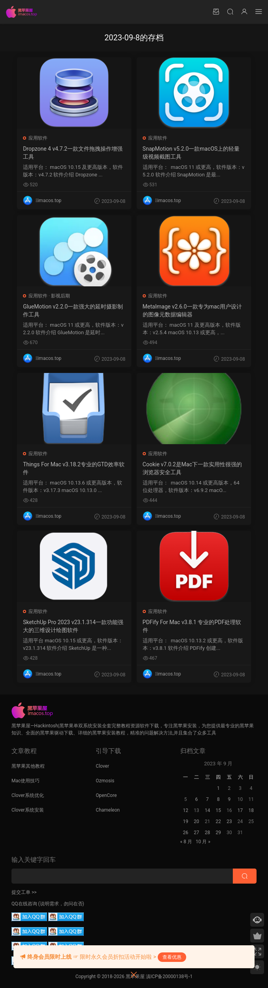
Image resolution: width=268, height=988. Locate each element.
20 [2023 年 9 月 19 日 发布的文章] (196, 821)
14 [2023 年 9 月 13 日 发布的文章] (207, 810)
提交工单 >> (24, 892)
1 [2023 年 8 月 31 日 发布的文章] (218, 788)
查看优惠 (171, 957)
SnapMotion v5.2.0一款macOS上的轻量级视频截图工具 (191, 153)
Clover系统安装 (27, 810)
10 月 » (203, 841)
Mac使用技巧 (25, 781)
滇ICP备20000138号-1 (169, 976)
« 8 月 (186, 841)
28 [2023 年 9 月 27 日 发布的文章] (207, 832)
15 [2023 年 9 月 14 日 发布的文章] (218, 810)
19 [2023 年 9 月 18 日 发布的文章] (186, 821)
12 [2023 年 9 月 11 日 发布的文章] (186, 810)
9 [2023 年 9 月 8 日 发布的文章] (229, 799)
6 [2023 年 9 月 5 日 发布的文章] (196, 799)
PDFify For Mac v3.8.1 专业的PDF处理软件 (192, 626)
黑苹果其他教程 (28, 766)
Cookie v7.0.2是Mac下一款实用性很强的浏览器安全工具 (192, 468)
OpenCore (106, 795)
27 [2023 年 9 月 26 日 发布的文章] (196, 832)
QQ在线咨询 (24, 904)
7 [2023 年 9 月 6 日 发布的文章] (207, 799)
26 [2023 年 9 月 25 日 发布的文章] (186, 832)
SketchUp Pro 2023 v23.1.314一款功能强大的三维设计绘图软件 (73, 626)
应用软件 (38, 138)
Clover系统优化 (27, 795)
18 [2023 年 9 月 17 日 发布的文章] (251, 810)
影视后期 (60, 296)
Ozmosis (105, 781)
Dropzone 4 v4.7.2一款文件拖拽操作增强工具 (73, 153)
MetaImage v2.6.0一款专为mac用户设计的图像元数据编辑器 (192, 310)
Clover (102, 766)
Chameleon (108, 810)
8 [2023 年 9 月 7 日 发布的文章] (218, 799)
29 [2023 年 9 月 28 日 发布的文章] (218, 832)
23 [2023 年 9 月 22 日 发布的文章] (229, 821)
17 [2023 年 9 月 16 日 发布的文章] (240, 810)
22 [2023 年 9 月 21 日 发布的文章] (218, 821)
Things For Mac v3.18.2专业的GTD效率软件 (74, 468)
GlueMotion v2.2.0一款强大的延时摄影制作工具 (73, 310)
